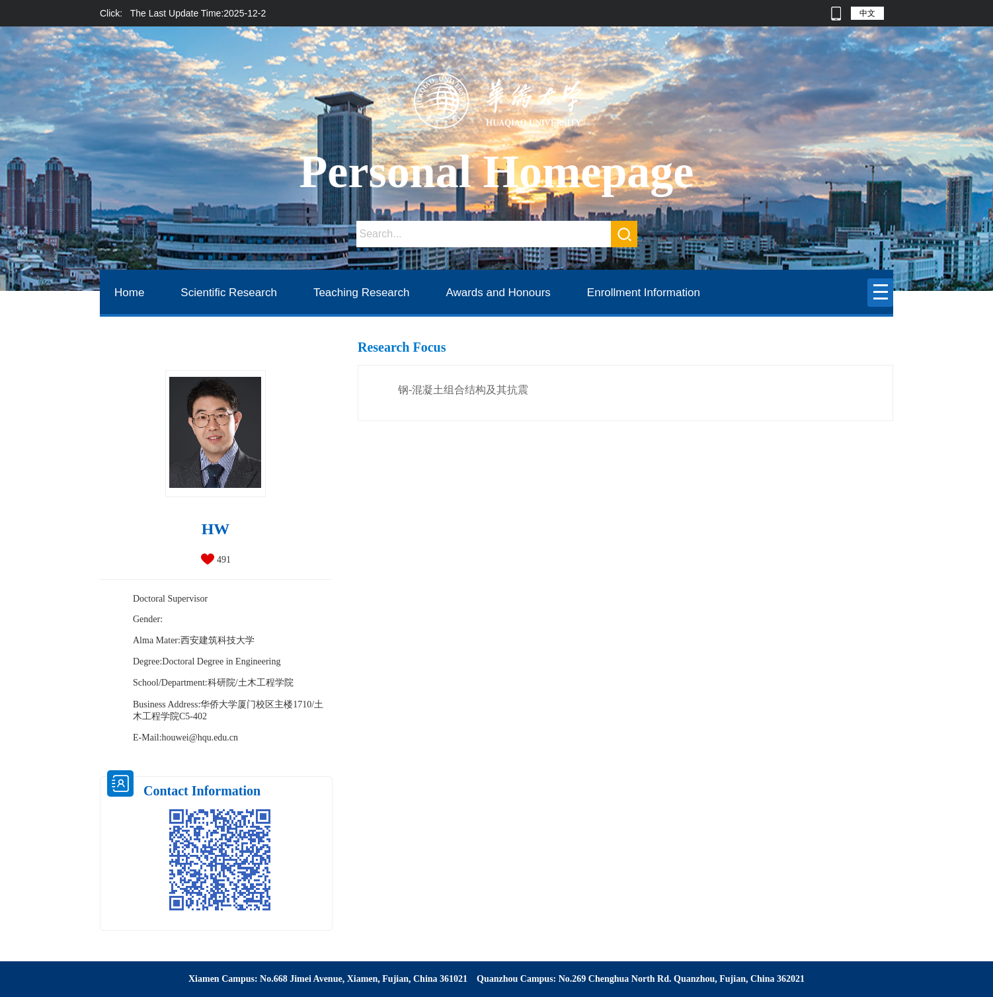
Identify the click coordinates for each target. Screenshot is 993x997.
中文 (867, 13)
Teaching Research (361, 292)
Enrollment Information (643, 292)
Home (129, 292)
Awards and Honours (498, 292)
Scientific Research (228, 292)
